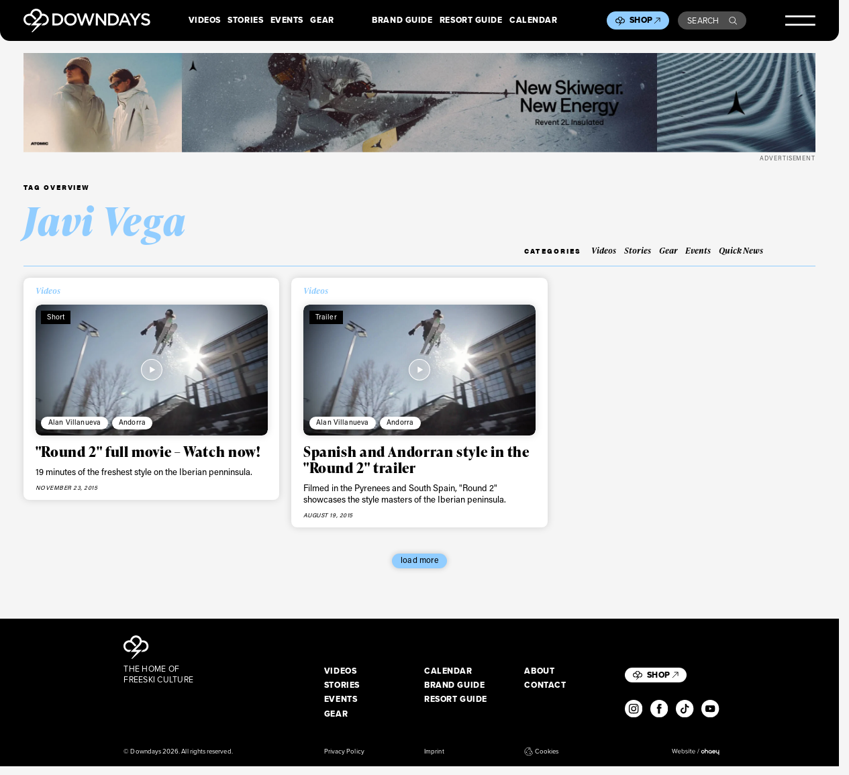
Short (55, 316)
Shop (645, 20)
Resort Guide (471, 20)
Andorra (132, 422)
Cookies (541, 751)
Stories (245, 20)
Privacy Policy (344, 751)
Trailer (326, 316)
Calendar (533, 20)
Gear (322, 20)
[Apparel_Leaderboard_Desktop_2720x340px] (419, 102)
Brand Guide (402, 20)
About (539, 671)
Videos (205, 20)
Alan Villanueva (74, 422)
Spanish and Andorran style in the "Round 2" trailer (416, 459)
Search (712, 20)
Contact (545, 685)
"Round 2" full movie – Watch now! (148, 451)
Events (286, 20)
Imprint (434, 751)
